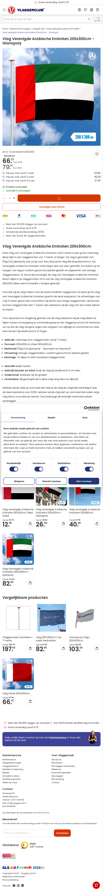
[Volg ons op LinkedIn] (22, 885)
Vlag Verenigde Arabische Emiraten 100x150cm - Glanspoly (51, 513)
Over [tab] (85, 417)
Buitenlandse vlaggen (20, 28)
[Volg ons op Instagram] (18, 885)
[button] (50, 148)
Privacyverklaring (10, 880)
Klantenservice (9, 759)
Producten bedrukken (61, 772)
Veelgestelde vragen (11, 762)
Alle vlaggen (57, 776)
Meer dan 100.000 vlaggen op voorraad (26, 723)
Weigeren (19, 481)
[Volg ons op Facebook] (13, 885)
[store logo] (26, 10)
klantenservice (58, 737)
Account (79, 10)
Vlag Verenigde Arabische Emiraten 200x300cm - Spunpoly (17, 572)
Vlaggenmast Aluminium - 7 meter (17, 639)
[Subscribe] (62, 833)
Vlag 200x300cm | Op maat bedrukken (48, 639)
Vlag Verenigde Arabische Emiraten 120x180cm (84, 511)
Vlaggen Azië (39, 28)
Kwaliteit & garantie (11, 779)
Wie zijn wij (56, 759)
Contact (55, 782)
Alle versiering (58, 779)
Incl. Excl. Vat (97, 18)
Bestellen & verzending (12, 769)
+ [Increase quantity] (14, 198)
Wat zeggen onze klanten (63, 766)
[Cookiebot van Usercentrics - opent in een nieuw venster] (86, 408)
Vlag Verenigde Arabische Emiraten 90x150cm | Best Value (17, 513)
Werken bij (56, 769)
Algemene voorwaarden (13, 876)
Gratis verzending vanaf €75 (51, 2)
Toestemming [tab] (18, 417)
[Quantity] (9, 198)
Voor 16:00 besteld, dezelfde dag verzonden (74, 723)
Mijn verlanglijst (85, 10)
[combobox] (47, 19)
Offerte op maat (9, 782)
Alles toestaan (84, 481)
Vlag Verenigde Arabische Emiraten (63, 28)
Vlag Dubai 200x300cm (16, 693)
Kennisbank (57, 762)
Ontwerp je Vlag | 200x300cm (79, 639)
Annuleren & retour (10, 776)
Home (5, 28)
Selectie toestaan (51, 481)
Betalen (5, 772)
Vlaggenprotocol (10, 766)
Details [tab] (51, 417)
